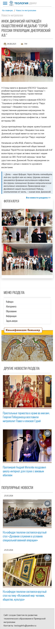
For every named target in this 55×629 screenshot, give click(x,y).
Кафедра (9, 301)
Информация (11, 316)
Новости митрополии (26, 10)
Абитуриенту (11, 306)
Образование (11, 311)
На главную (7, 10)
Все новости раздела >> (38, 197)
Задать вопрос (12, 320)
